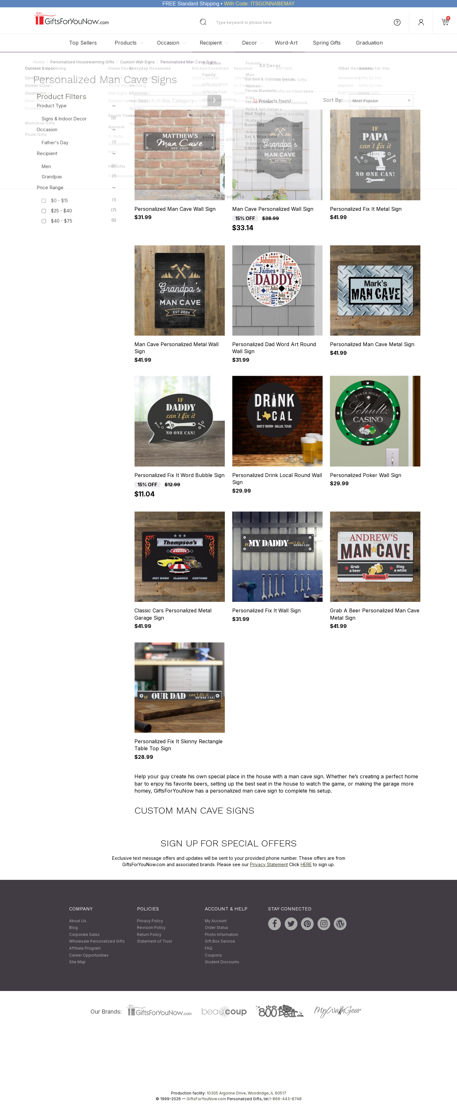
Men (79, 166)
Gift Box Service (220, 941)
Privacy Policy (150, 920)
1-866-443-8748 (285, 1098)
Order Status (216, 927)
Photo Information (221, 934)
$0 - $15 (59, 200)
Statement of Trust (154, 941)
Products (126, 42)
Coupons (213, 955)
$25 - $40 (61, 211)
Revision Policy (151, 927)
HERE (306, 864)
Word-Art (286, 42)
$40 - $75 (61, 221)
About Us (77, 920)
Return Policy (149, 934)
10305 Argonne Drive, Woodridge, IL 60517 (246, 1093)
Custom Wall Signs (137, 62)
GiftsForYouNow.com (206, 1098)
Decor (249, 42)
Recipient (211, 42)
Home (39, 62)
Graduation (369, 42)
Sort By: (333, 100)
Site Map (77, 962)
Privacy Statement (269, 864)
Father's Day (79, 142)
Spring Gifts (327, 42)
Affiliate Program (85, 948)
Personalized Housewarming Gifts (82, 62)
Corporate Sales (84, 934)
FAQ (208, 948)
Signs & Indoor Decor (79, 118)
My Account (216, 920)
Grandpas (79, 176)
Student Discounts (222, 962)
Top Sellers (83, 42)
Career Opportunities (89, 955)
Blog (73, 927)
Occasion (168, 42)
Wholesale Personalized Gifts (97, 941)
